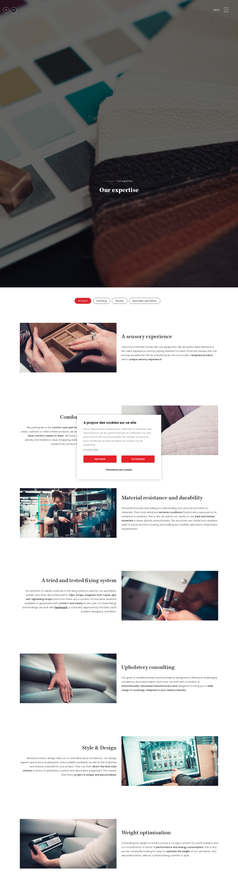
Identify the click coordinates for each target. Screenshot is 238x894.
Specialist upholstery (144, 300)
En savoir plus (90, 449)
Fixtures (119, 300)
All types (83, 300)
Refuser (100, 459)
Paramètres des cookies (119, 469)
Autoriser (138, 459)
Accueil (110, 181)
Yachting (101, 300)
